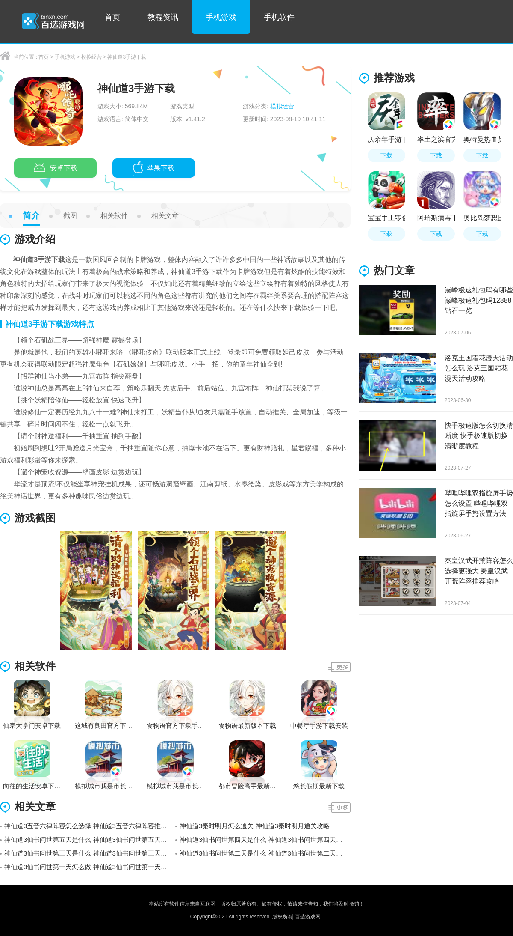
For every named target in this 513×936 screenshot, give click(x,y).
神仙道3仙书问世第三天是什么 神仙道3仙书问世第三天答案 (89, 853)
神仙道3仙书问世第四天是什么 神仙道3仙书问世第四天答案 (264, 839)
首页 (112, 17)
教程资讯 (162, 17)
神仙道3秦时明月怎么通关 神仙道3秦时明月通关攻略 (255, 825)
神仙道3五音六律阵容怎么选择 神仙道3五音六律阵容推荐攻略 (89, 825)
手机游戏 (221, 17)
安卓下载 (55, 169)
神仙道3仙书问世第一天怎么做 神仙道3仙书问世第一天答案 (89, 866)
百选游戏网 (308, 917)
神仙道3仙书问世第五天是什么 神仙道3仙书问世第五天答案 (89, 839)
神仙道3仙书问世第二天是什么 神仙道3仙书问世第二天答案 (264, 853)
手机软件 (279, 17)
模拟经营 (91, 57)
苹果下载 (153, 168)
